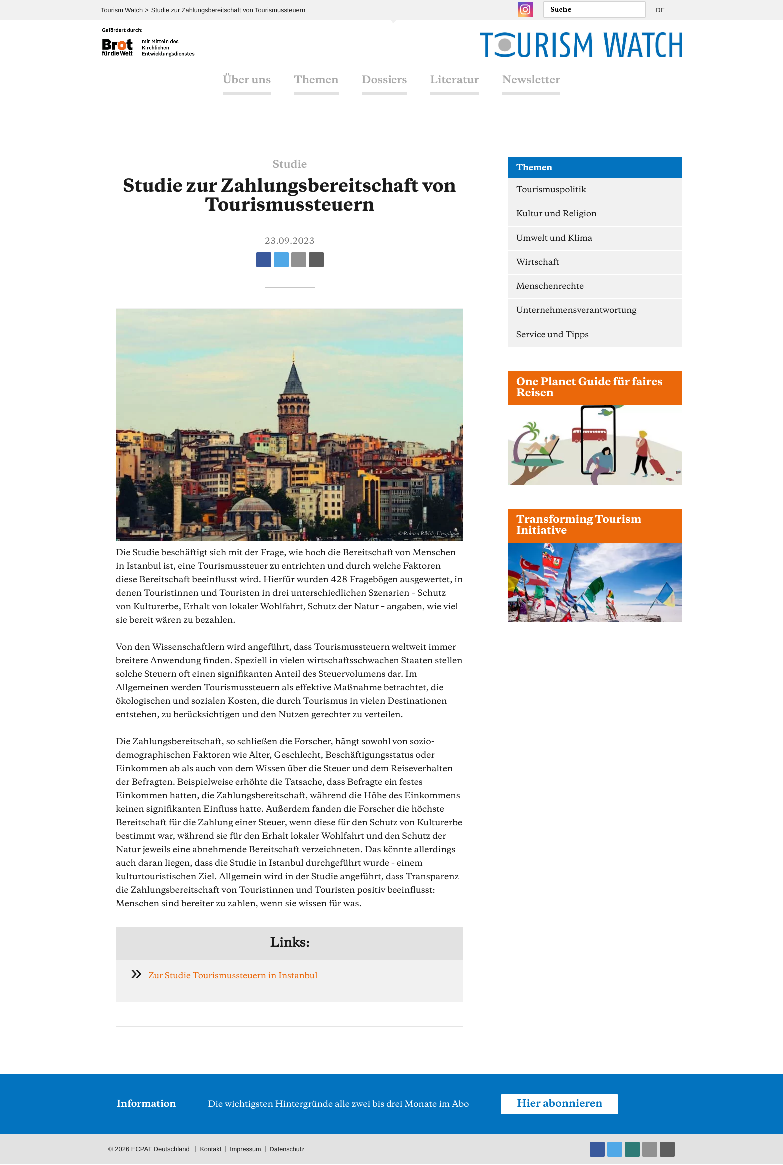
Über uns (247, 91)
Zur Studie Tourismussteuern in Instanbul (235, 976)
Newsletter (531, 91)
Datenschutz (289, 1150)
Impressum (247, 1150)
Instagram (525, 9)
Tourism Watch (122, 10)
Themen (316, 91)
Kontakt (211, 1150)
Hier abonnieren (561, 1104)
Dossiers (384, 91)
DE (660, 10)
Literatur (454, 91)
